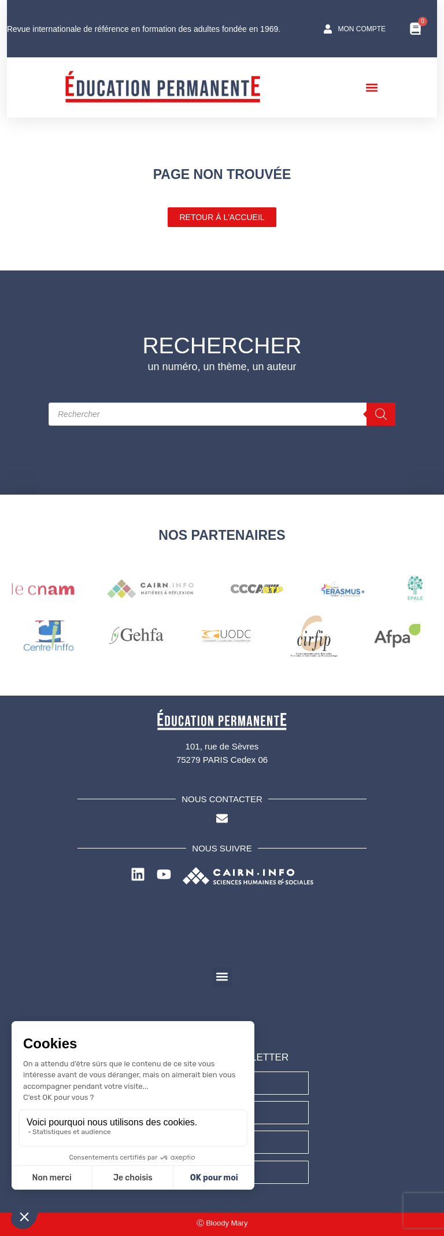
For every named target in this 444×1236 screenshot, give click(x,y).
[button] (374, 87)
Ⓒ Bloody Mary (222, 1223)
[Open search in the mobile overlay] (222, 414)
